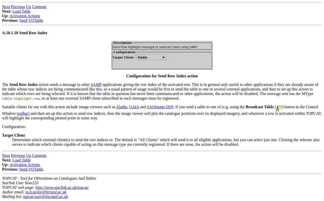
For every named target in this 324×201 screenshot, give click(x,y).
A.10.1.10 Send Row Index (25, 33)
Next (6, 7)
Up (28, 7)
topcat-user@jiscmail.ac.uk (45, 196)
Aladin (121, 107)
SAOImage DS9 (160, 107)
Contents (39, 7)
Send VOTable (31, 20)
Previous (18, 7)
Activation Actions (25, 16)
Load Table (21, 11)
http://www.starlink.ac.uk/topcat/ (62, 187)
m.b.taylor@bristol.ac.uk (46, 192)
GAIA (134, 107)
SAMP (96, 84)
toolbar (22, 113)
